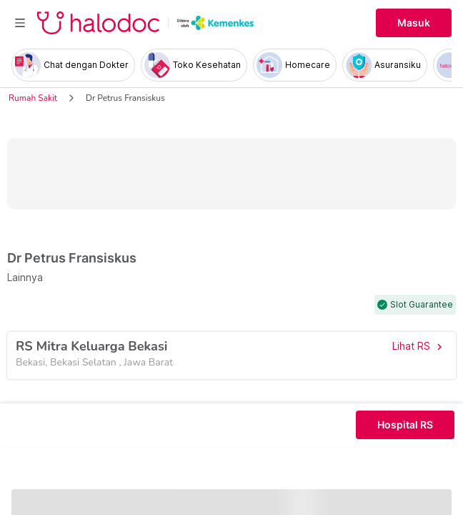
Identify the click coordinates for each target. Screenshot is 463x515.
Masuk (413, 23)
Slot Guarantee (421, 305)
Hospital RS (405, 425)
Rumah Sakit (33, 98)
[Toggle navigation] (20, 23)
